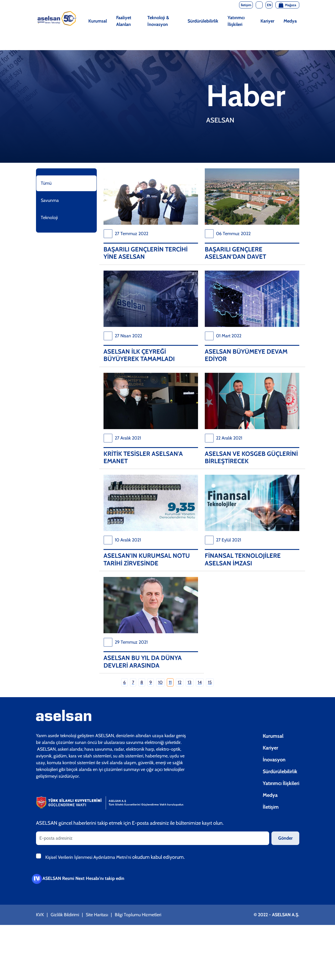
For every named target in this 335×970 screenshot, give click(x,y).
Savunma (50, 200)
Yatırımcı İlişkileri (236, 21)
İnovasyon (274, 760)
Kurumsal (97, 21)
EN (269, 5)
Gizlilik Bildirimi (65, 914)
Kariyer (267, 21)
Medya (290, 21)
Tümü (46, 183)
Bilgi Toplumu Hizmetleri (138, 914)
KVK (40, 914)
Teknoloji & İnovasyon (158, 21)
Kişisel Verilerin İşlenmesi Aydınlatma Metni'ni (88, 857)
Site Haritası (97, 914)
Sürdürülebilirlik (203, 21)
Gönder (285, 838)
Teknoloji (49, 217)
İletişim (271, 807)
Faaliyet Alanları (123, 21)
